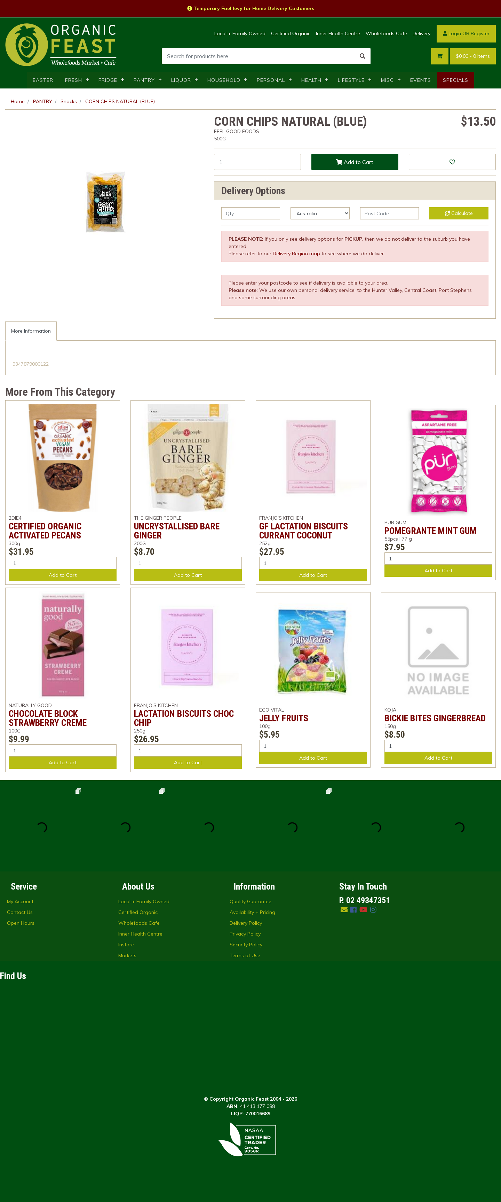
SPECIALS (455, 80)
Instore (126, 944)
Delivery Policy (246, 923)
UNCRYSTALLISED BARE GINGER (177, 531)
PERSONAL (271, 80)
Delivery (421, 33)
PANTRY (144, 80)
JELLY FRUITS (283, 718)
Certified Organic (290, 33)
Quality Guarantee (250, 901)
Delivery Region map (296, 253)
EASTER (43, 80)
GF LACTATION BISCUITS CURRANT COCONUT (303, 531)
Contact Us (20, 912)
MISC (387, 80)
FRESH (73, 80)
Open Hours (20, 923)
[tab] (31, 331)
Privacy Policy (245, 934)
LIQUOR (181, 80)
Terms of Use (245, 955)
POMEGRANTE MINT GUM (430, 531)
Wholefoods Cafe (386, 33)
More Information (31, 331)
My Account (20, 901)
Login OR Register (466, 33)
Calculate (459, 213)
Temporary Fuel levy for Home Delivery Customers (250, 8)
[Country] (320, 213)
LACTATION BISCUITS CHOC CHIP (184, 718)
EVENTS (420, 80)
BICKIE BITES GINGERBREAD (435, 718)
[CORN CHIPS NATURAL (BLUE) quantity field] (257, 162)
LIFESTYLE (351, 80)
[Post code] (389, 213)
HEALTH (311, 80)
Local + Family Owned (239, 33)
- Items (473, 56)
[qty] (250, 213)
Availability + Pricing (252, 912)
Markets (127, 955)
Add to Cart (354, 161)
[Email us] (344, 909)
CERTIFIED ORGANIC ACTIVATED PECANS (45, 531)
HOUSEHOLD (223, 80)
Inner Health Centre (338, 33)
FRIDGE (107, 80)
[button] (452, 162)
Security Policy (246, 944)
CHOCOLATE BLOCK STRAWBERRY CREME (48, 718)
